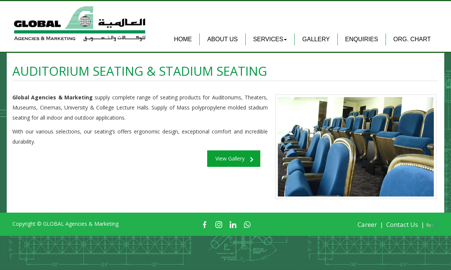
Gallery (316, 39)
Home (183, 39)
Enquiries (361, 39)
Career (367, 224)
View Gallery (230, 158)
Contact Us (402, 224)
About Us (222, 39)
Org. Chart (412, 39)
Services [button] (270, 39)
